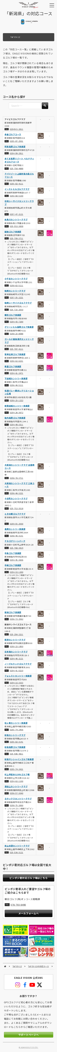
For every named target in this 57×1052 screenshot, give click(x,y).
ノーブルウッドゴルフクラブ (18, 663)
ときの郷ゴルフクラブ (15, 513)
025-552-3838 (16, 226)
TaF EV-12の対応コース (38, 966)
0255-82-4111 (16, 183)
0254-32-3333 (16, 682)
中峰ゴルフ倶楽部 (13, 565)
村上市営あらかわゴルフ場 (17, 774)
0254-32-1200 (16, 572)
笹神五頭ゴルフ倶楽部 (15, 354)
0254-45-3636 (16, 559)
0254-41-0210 (16, 670)
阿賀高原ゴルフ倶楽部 (15, 146)
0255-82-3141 (16, 741)
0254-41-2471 (16, 373)
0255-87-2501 (16, 141)
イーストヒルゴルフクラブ (17, 189)
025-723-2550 (16, 309)
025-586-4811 (16, 753)
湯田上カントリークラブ (16, 786)
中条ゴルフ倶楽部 (13, 553)
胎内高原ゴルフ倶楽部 (15, 418)
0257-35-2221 (16, 297)
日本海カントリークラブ (16, 651)
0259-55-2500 (16, 523)
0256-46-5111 (16, 385)
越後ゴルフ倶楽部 (13, 231)
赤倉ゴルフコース (13, 134)
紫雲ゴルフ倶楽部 (13, 366)
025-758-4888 (16, 168)
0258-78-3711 (16, 478)
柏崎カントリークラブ (15, 290)
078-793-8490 (18, 904)
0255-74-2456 (16, 729)
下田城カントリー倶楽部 (16, 378)
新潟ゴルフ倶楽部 (13, 612)
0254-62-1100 (16, 781)
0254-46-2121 (16, 658)
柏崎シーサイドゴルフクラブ (18, 302)
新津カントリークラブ (15, 639)
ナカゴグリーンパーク (15, 541)
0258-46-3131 (16, 535)
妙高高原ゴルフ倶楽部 (15, 747)
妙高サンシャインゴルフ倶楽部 (19, 759)
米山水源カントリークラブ (17, 845)
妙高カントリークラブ (15, 735)
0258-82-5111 (16, 285)
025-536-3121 (16, 852)
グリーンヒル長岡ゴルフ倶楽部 (19, 327)
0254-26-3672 (16, 412)
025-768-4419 (16, 547)
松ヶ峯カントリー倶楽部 (16, 722)
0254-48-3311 (16, 424)
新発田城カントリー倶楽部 (17, 405)
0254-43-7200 (16, 321)
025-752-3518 (16, 508)
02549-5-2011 (16, 129)
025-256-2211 (16, 634)
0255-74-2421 (16, 769)
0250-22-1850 (16, 646)
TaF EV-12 (17, 966)
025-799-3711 (16, 238)
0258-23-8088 (16, 333)
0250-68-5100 (16, 195)
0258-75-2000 (16, 805)
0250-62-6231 (16, 361)
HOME (5, 966)
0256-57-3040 (16, 793)
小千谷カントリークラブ (16, 278)
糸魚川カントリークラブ (16, 219)
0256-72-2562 (16, 619)
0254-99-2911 (16, 153)
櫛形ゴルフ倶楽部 (13, 314)
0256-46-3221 (16, 493)
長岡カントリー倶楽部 (15, 529)
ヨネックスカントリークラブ (18, 798)
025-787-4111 (16, 349)
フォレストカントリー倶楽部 (18, 676)
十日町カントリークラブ (16, 498)
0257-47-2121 (16, 214)
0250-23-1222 (16, 400)
